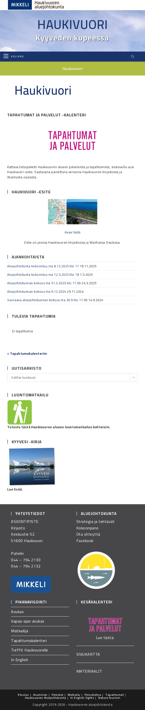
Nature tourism (109, 698)
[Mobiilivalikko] (13, 56)
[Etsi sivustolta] (132, 56)
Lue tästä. (105, 637)
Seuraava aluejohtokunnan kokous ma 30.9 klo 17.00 (47, 300)
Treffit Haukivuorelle (29, 650)
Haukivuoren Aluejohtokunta (45, 698)
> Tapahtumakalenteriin (27, 353)
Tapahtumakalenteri (29, 640)
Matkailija (19, 631)
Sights (89, 698)
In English (19, 659)
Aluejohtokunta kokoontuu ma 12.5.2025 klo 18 (43, 275)
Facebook (85, 540)
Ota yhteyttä (88, 534)
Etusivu (23, 695)
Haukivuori (72, 24)
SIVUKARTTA (88, 654)
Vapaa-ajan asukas (28, 621)
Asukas (17, 611)
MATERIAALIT (89, 671)
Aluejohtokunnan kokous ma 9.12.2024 (36, 291)
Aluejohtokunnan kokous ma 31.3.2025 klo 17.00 (44, 283)
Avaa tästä (73, 232)
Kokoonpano (87, 528)
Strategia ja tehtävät (95, 521)
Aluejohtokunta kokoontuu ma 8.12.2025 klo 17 (43, 266)
